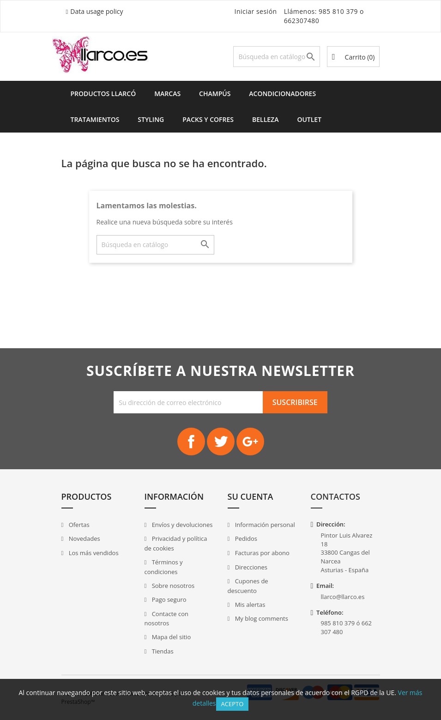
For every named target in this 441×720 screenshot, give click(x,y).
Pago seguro (168, 599)
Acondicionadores (282, 93)
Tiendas (161, 651)
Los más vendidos (92, 553)
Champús (214, 93)
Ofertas (78, 524)
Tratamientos (95, 119)
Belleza (265, 119)
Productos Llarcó (103, 93)
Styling (151, 119)
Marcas (167, 93)
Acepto (232, 704)
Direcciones (250, 567)
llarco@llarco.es (343, 597)
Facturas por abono (261, 553)
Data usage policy (96, 11)
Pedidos (245, 538)
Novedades (83, 538)
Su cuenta (250, 496)
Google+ (250, 441)
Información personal (264, 524)
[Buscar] (276, 56)
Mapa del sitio (170, 637)
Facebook (191, 441)
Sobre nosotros (172, 585)
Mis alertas (249, 604)
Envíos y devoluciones (181, 524)
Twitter (221, 441)
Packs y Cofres (208, 119)
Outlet (309, 119)
